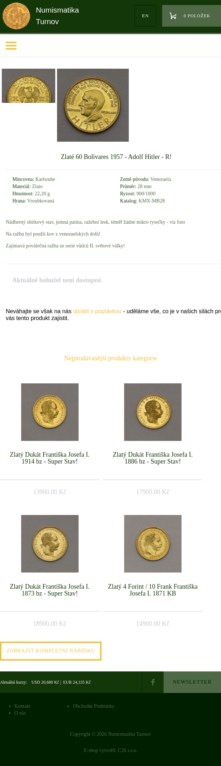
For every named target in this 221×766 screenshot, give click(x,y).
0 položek (197, 15)
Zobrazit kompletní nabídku (50, 650)
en (145, 15)
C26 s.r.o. (127, 750)
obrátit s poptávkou (97, 311)
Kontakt (22, 706)
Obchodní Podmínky (93, 706)
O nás (20, 713)
